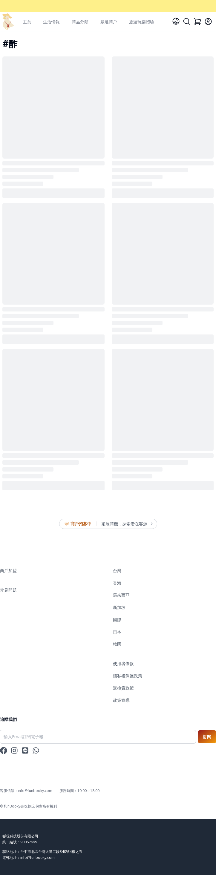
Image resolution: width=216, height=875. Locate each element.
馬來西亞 (121, 595)
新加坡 (119, 607)
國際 (117, 619)
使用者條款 (123, 663)
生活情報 (51, 21)
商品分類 (80, 21)
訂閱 (207, 736)
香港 (117, 583)
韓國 (117, 644)
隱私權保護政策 (127, 675)
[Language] (176, 21)
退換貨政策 (123, 688)
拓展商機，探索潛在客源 (126, 523)
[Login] (208, 21)
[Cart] (197, 21)
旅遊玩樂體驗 (141, 21)
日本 (117, 632)
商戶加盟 (8, 570)
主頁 (27, 21)
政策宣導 (121, 700)
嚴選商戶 (108, 21)
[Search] (186, 21)
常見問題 (8, 590)
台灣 (117, 570)
